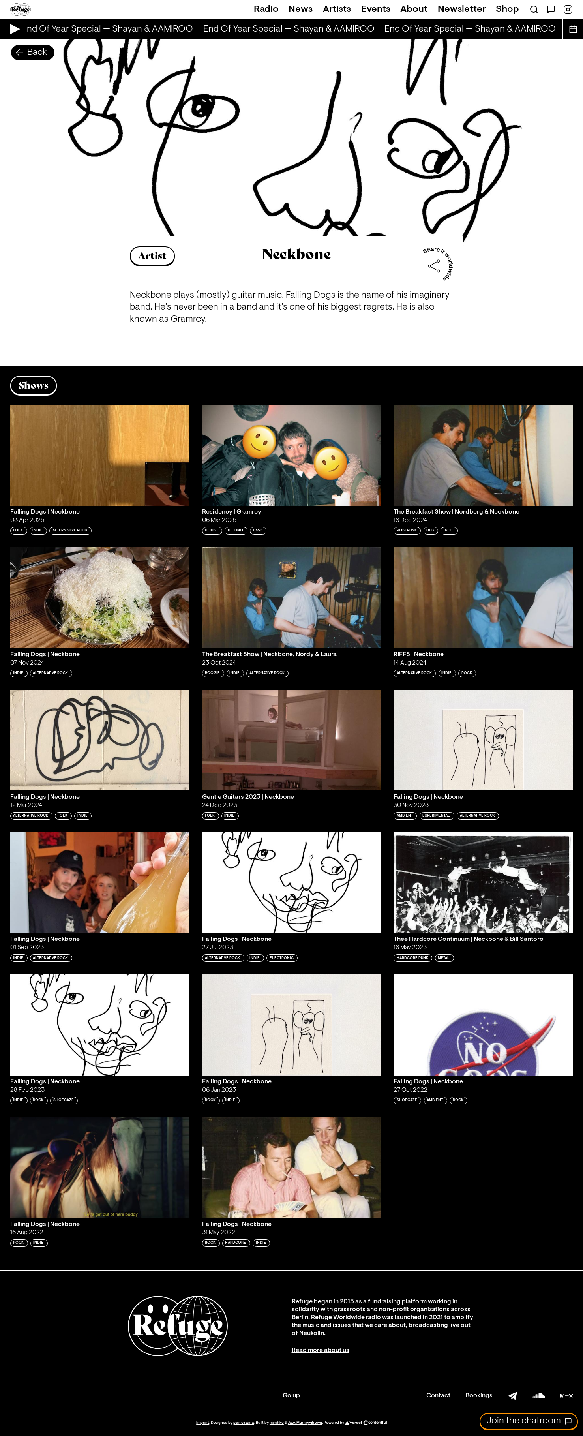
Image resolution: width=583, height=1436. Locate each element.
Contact (438, 1396)
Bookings (479, 1396)
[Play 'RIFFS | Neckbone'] (483, 597)
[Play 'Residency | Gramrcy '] (291, 455)
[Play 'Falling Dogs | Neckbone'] (99, 455)
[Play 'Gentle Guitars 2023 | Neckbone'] (291, 740)
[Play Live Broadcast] (13, 29)
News (301, 9)
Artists (337, 9)
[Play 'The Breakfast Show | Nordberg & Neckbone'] (483, 455)
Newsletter (462, 9)
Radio (266, 9)
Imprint (202, 1423)
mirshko (277, 1423)
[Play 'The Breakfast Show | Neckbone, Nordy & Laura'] (291, 597)
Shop (507, 9)
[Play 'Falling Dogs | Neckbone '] (291, 882)
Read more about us (320, 1350)
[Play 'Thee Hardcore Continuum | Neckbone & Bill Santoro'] (483, 882)
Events (375, 9)
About (413, 9)
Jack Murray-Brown (305, 1423)
